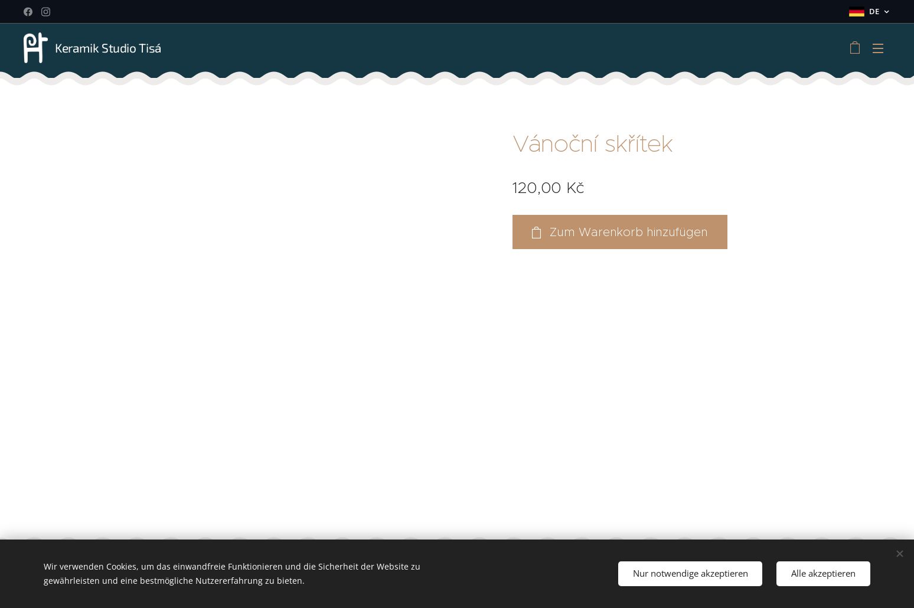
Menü (878, 48)
